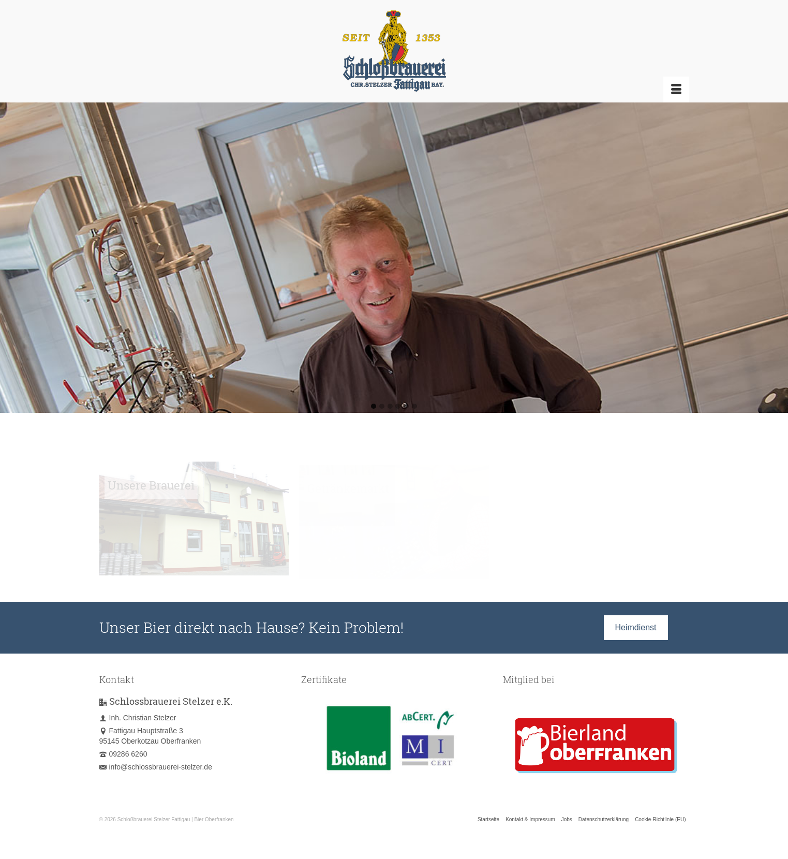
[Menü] (676, 89)
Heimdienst (636, 627)
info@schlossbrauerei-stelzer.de (155, 767)
